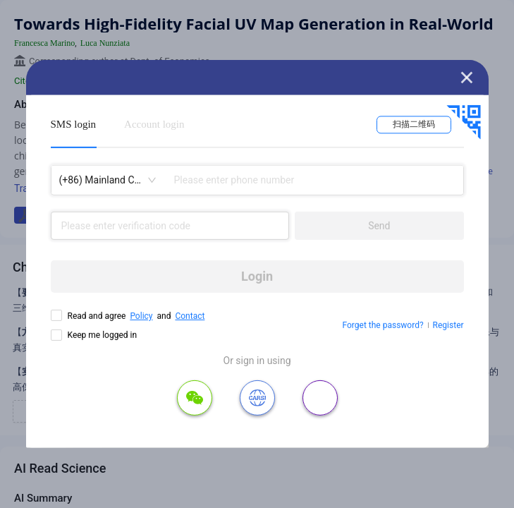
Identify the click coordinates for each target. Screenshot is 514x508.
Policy (141, 316)
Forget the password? (383, 325)
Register (448, 325)
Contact (189, 316)
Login (257, 276)
